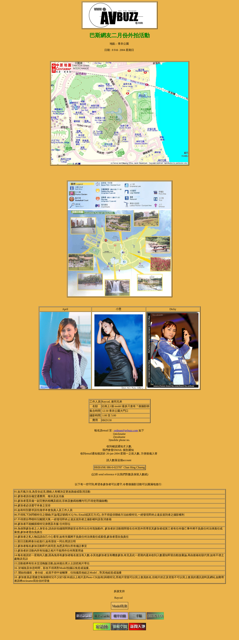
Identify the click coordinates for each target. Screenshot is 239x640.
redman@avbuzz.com (125, 430)
